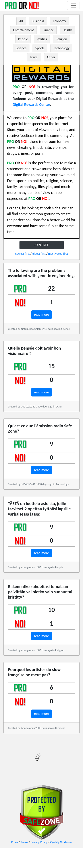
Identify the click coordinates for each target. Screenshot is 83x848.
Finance (48, 30)
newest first (22, 254)
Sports (39, 48)
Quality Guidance (61, 842)
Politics (42, 39)
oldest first (39, 254)
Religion (61, 39)
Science (21, 48)
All (21, 21)
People (23, 39)
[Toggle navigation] (73, 5)
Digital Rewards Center (31, 104)
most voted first (58, 254)
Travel (34, 57)
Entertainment (23, 30)
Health (67, 30)
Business (38, 21)
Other (51, 57)
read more (41, 314)
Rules (14, 842)
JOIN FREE (41, 245)
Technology (61, 48)
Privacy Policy (39, 842)
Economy (59, 21)
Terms (24, 842)
